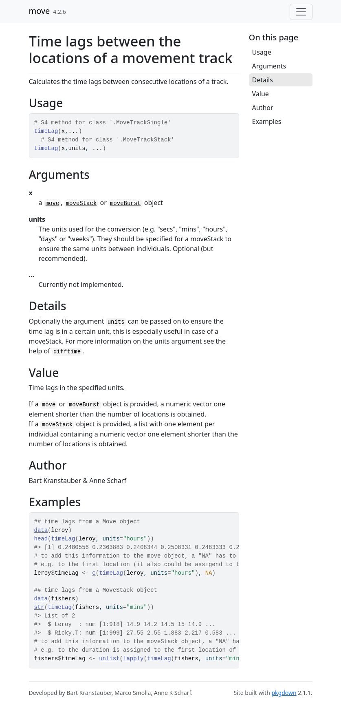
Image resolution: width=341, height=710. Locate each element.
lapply (133, 658)
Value (260, 93)
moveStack (81, 203)
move (39, 10)
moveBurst (125, 203)
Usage (261, 52)
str (39, 607)
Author (262, 107)
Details (262, 79)
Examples (267, 121)
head (41, 539)
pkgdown (283, 693)
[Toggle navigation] (301, 12)
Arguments (269, 66)
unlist (109, 658)
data (41, 530)
